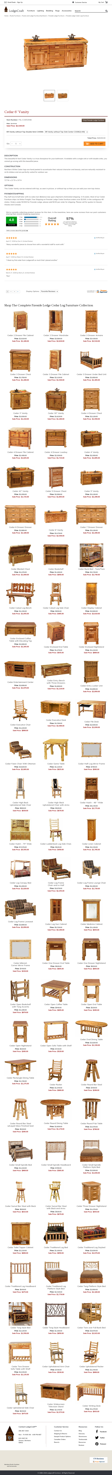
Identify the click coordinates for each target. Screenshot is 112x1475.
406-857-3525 (24, 1430)
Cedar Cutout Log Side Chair (56, 608)
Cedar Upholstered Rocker (92, 1366)
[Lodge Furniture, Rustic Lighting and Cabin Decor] (14, 9)
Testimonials (83, 1439)
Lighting (40, 11)
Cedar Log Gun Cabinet (56, 924)
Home (6, 16)
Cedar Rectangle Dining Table (20, 1078)
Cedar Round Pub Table (91, 1123)
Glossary (82, 1433)
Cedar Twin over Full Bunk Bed (91, 1328)
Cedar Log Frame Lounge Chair (91, 883)
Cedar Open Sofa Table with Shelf (56, 1046)
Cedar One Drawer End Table (56, 963)
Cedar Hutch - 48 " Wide (91, 803)
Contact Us (58, 1430)
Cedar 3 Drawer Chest (20, 374)
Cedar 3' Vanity (20, 413)
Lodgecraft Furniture (54, 1472)
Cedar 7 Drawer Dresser (91, 527)
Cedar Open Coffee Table (56, 1004)
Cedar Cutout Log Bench (20, 608)
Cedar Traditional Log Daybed (91, 1247)
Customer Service (81, 2)
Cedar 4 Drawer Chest (91, 413)
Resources (82, 1442)
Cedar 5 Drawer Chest (56, 491)
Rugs (57, 11)
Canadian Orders (60, 1439)
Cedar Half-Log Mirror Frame (91, 764)
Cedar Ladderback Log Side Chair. (56, 844)
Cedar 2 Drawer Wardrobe (56, 335)
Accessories (67, 11)
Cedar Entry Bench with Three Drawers (56, 681)
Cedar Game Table (56, 764)
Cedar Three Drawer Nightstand (91, 1206)
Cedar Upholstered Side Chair (20, 1408)
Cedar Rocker (56, 1085)
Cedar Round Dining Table (56, 1123)
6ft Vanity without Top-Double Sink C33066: (25, 132)
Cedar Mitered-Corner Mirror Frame (20, 964)
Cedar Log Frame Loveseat (20, 922)
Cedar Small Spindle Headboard (56, 1165)
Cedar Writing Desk (92, 1406)
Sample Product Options (62, 1436)
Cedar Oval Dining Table (91, 1039)
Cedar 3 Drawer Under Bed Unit (91, 374)
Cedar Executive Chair (20, 725)
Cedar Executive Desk (56, 720)
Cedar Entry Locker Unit (91, 686)
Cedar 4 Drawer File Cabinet (20, 452)
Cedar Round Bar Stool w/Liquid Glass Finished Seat (20, 1124)
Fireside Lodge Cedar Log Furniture (77, 16)
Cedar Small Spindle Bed (20, 1165)
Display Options (32, 291)
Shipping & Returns (60, 1433)
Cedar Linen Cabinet (91, 844)
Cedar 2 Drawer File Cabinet (20, 335)
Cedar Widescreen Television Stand (56, 1405)
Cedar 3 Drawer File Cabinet (56, 374)
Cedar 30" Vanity (56, 413)
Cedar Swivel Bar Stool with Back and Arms (56, 1207)
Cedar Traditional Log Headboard (20, 1286)
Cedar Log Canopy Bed (20, 883)
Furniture (31, 11)
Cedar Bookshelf (55, 569)
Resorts (56, 1442)
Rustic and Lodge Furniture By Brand (34, 16)
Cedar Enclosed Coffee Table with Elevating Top (20, 639)
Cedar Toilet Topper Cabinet (20, 1247)
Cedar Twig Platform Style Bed (91, 1286)
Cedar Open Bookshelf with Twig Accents (20, 1005)
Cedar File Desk (91, 722)
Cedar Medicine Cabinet (91, 924)
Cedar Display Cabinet (91, 608)
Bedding (49, 11)
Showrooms (83, 1436)
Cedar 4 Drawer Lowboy (56, 452)
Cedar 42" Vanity (20, 491)
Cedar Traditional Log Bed (56, 1247)
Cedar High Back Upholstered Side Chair (20, 804)
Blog (80, 1430)
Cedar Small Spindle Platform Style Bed (91, 1166)
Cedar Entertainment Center (20, 682)
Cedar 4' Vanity (91, 452)
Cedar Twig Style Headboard (56, 1328)
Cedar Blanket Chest (20, 569)
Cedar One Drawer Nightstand (91, 963)
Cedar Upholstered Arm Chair (56, 1366)
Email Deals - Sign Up (15, 2)
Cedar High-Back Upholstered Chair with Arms (56, 804)
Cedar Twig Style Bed (20, 1328)
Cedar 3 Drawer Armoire (91, 335)
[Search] (89, 11)
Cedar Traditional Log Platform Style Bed (56, 1287)
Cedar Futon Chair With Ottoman (20, 764)
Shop (93, 120)
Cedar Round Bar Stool (91, 1085)
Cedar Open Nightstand (20, 1046)
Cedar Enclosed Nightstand (91, 647)
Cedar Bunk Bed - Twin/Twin (91, 569)
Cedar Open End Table (91, 1004)
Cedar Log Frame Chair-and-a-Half (56, 884)
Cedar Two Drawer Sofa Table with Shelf (20, 1367)
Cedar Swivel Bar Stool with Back (20, 1206)
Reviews (81, 1445)
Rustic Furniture (15, 16)
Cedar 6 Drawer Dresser (20, 527)
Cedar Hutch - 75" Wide (20, 844)
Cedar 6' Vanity (56, 530)
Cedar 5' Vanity (91, 491)
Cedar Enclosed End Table (56, 647)
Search (106, 11)
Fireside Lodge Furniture (56, 16)
